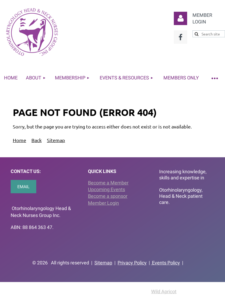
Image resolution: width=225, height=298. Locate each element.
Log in (180, 18)
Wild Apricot (163, 291)
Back (36, 140)
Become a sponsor (107, 196)
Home (19, 140)
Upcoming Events (106, 189)
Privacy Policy (132, 262)
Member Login (103, 203)
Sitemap (56, 140)
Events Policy (165, 262)
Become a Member (108, 183)
